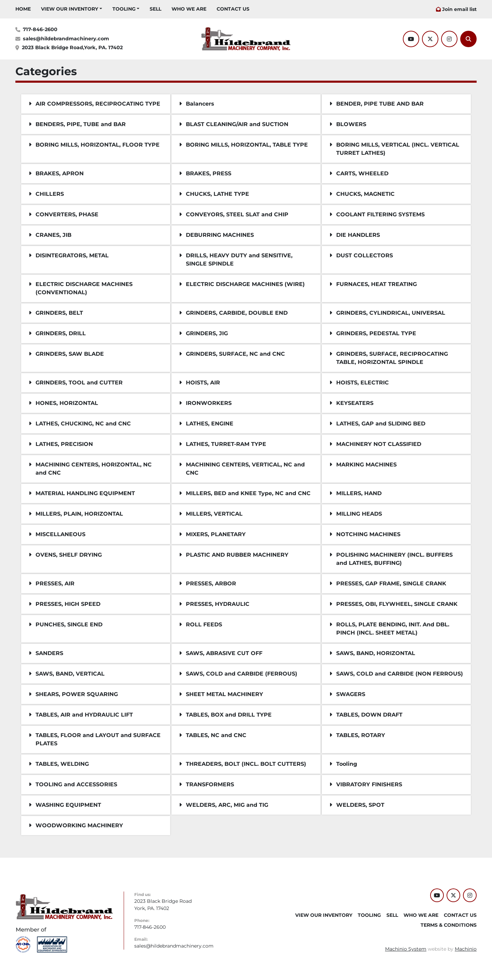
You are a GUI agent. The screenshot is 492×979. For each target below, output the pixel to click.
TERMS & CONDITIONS (449, 925)
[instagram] (449, 39)
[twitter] (430, 39)
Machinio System (405, 949)
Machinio (466, 949)
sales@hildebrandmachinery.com (66, 39)
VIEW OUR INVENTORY (69, 9)
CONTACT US (233, 9)
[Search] (468, 39)
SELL (155, 9)
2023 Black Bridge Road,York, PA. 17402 (72, 47)
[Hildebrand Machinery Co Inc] (64, 906)
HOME (23, 9)
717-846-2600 (40, 29)
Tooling (124, 9)
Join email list (459, 9)
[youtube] (411, 39)
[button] (71, 9)
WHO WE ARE (189, 9)
